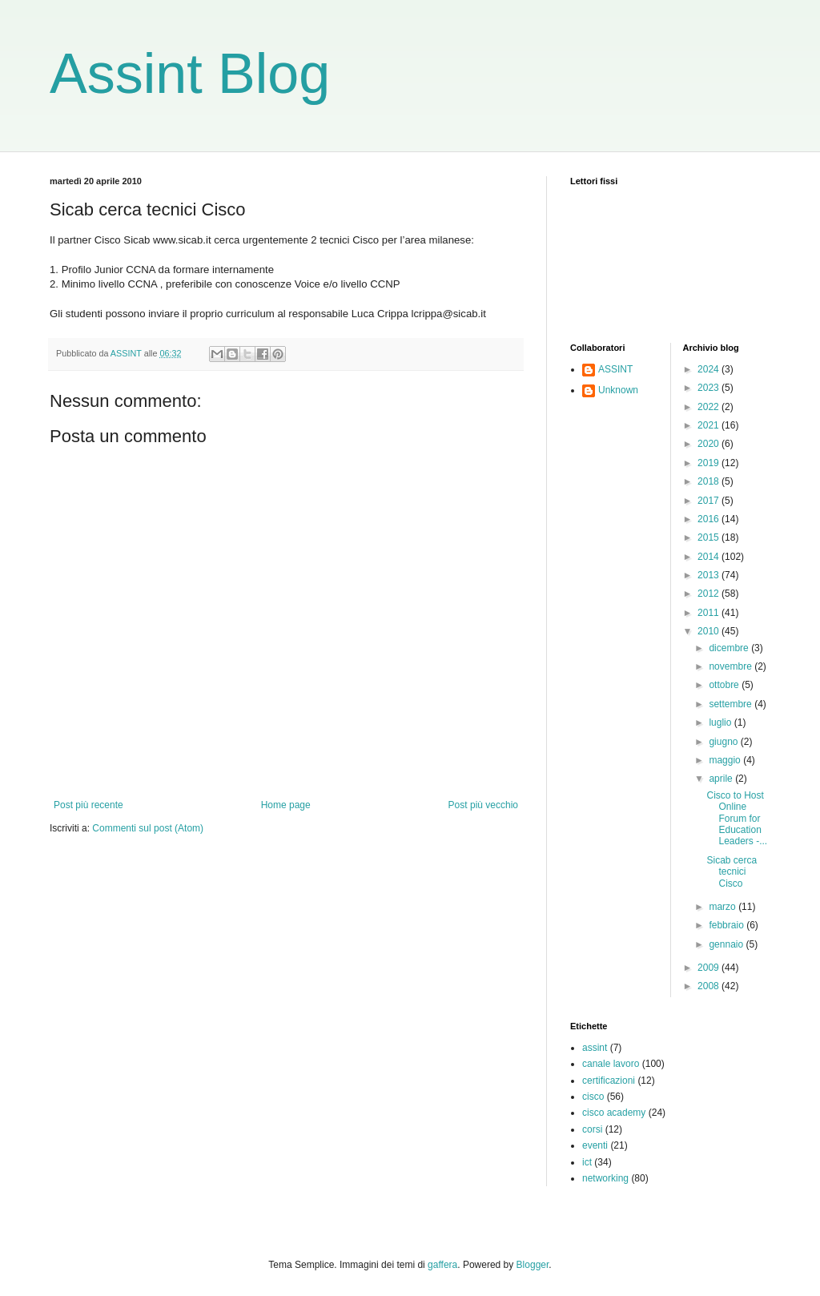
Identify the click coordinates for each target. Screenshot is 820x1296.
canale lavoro (610, 1063)
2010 (709, 631)
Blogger (533, 1264)
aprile (722, 778)
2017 (709, 500)
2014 (709, 556)
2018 (709, 481)
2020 (709, 443)
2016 (709, 519)
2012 (709, 593)
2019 (709, 463)
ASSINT (615, 369)
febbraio (727, 925)
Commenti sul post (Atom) (147, 828)
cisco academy (613, 1112)
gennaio (727, 944)
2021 (709, 425)
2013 (709, 575)
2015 (709, 537)
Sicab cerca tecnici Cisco (731, 872)
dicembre (730, 648)
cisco (593, 1096)
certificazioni (608, 1080)
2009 (709, 967)
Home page (286, 805)
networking (605, 1178)
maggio (726, 760)
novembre (731, 666)
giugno (724, 741)
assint (594, 1047)
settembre (731, 704)
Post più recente (88, 805)
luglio (721, 722)
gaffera (442, 1264)
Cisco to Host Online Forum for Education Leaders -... (736, 818)
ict (587, 1162)
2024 (709, 369)
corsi (592, 1129)
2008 (709, 986)
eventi (595, 1145)
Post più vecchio (483, 805)
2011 (709, 612)
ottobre (725, 684)
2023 (709, 387)
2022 (709, 407)
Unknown (618, 390)
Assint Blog (190, 73)
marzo (723, 906)
